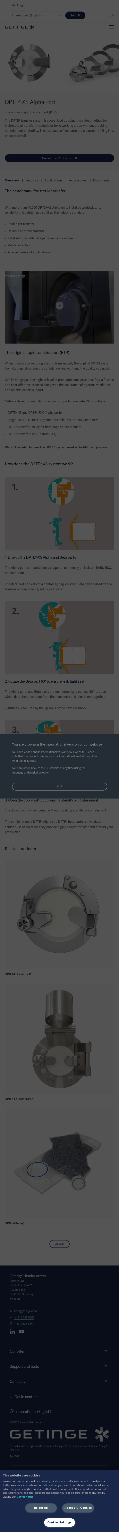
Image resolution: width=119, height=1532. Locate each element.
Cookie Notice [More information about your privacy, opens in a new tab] (25, 1496)
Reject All (41, 1508)
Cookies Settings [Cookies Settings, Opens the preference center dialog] (59, 1522)
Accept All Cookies (78, 1508)
